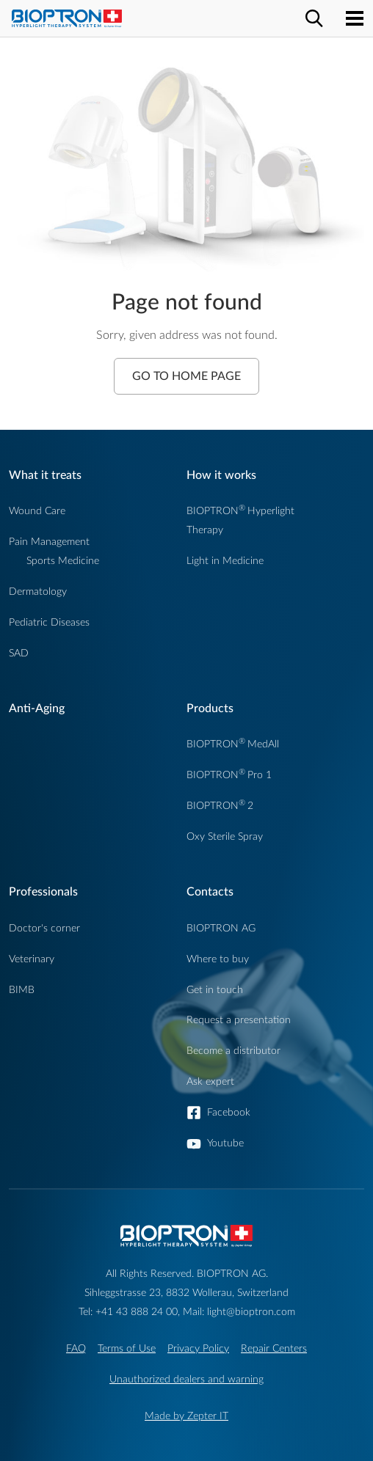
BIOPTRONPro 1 (229, 774)
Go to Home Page (186, 376)
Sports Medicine (62, 560)
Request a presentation (238, 1019)
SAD (19, 653)
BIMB (22, 989)
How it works (221, 475)
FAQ (76, 1348)
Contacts (209, 892)
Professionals (43, 892)
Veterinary (31, 958)
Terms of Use (127, 1348)
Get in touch (214, 989)
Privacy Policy (198, 1348)
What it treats (45, 475)
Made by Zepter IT (186, 1415)
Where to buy (217, 958)
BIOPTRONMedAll (232, 744)
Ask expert (210, 1081)
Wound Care (37, 510)
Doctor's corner (44, 928)
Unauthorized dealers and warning (186, 1379)
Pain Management (49, 541)
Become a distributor (233, 1050)
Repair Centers (274, 1348)
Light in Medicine (225, 560)
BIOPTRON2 (219, 805)
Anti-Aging (37, 708)
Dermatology (38, 591)
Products (209, 708)
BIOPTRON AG (221, 928)
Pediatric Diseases (49, 622)
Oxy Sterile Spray (224, 836)
